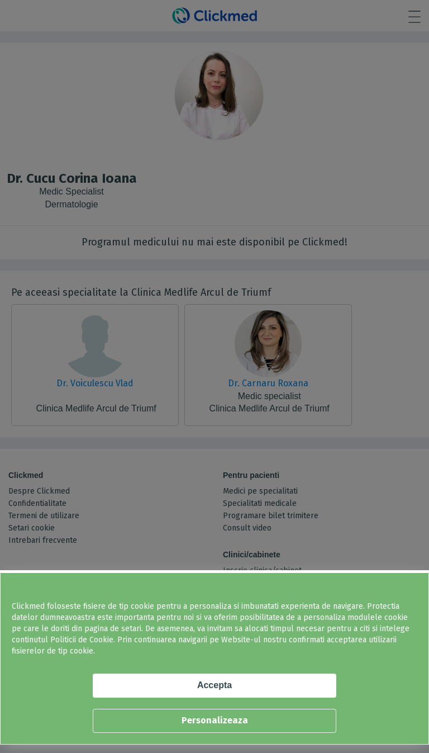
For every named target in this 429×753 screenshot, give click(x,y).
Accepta (214, 685)
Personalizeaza (215, 720)
